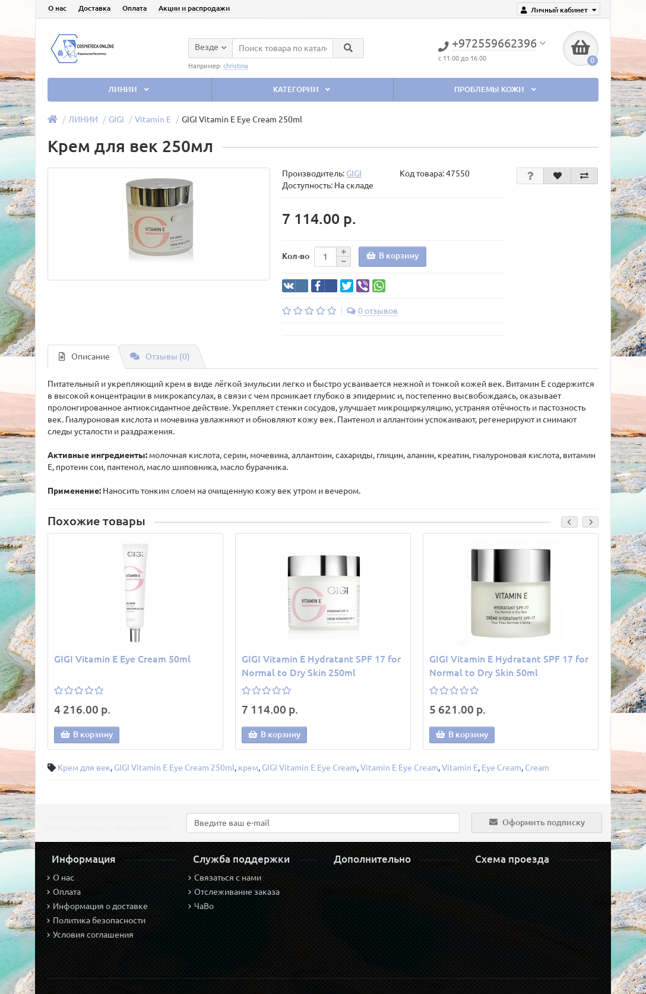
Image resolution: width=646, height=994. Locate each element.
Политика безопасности (96, 920)
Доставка (94, 8)
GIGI (116, 119)
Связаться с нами (224, 877)
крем (248, 767)
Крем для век (84, 767)
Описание (84, 356)
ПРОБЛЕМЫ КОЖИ (496, 89)
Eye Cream (501, 767)
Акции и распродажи (194, 8)
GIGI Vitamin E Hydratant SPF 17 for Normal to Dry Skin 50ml (508, 666)
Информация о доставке (97, 906)
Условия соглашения (90, 934)
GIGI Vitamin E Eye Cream (309, 767)
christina (235, 65)
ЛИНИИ (129, 89)
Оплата (134, 8)
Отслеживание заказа (234, 892)
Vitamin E (153, 119)
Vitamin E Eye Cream (399, 767)
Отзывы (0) (160, 356)
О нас (57, 8)
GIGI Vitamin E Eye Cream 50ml (122, 659)
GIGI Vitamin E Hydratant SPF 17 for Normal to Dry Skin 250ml (321, 666)
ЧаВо (201, 906)
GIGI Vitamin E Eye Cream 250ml (174, 767)
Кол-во (295, 256)
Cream (537, 767)
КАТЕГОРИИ (302, 89)
